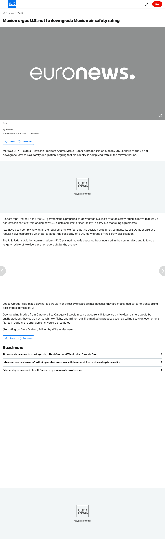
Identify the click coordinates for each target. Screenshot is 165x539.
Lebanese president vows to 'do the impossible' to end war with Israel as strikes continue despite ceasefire (61, 362)
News (11, 13)
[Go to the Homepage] (12, 4)
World (20, 13)
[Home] (4, 13)
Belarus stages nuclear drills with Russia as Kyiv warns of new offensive (42, 370)
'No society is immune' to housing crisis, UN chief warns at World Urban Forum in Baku (50, 354)
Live (157, 4)
